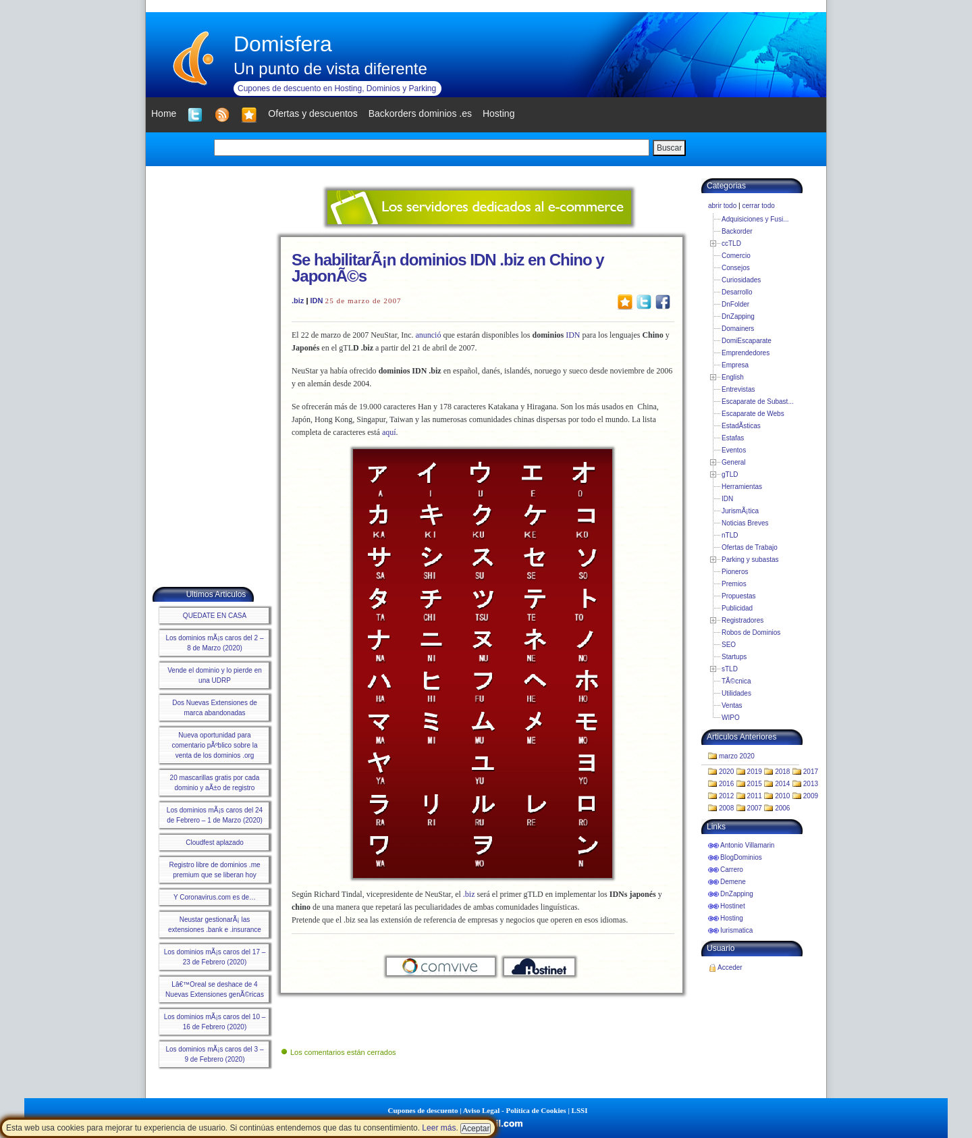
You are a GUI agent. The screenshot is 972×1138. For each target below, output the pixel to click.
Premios (734, 584)
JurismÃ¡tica (740, 511)
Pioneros (735, 571)
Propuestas (739, 596)
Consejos (736, 267)
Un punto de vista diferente (330, 68)
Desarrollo (737, 292)
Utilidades (736, 693)
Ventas (732, 705)
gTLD (730, 474)
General (734, 462)
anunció (428, 335)
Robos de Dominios (751, 632)
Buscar (669, 148)
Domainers (738, 328)
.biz (298, 300)
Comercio (736, 255)
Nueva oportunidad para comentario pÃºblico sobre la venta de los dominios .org (214, 745)
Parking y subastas (750, 559)
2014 (782, 783)
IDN (316, 300)
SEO (729, 644)
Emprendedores (746, 353)
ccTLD (731, 243)
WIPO (731, 717)
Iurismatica (736, 930)
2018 (782, 771)
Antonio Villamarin (747, 845)
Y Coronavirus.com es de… (214, 897)
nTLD (730, 535)
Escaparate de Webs (753, 413)
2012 (726, 796)
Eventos (734, 450)
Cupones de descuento (423, 1110)
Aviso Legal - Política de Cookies (514, 1110)
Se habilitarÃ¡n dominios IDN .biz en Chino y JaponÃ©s (448, 268)
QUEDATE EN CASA (214, 615)
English (733, 377)
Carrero (731, 869)
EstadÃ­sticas (741, 426)
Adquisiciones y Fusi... (755, 219)
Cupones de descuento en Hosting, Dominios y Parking (337, 88)
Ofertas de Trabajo (750, 547)
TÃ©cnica (736, 681)
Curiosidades (741, 280)
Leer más (439, 1128)
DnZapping (738, 316)
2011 (754, 796)
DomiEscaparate (747, 340)
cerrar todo (758, 205)
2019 (754, 771)
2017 (810, 771)
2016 (726, 783)
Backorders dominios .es (420, 113)
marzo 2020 (737, 756)
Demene (733, 881)
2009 (810, 796)
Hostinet (732, 906)
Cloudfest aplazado (215, 842)
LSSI (580, 1110)
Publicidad (737, 608)
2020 (726, 771)
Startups (734, 657)
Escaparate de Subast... (758, 401)
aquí (389, 432)
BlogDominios (741, 857)
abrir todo (722, 205)
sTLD (730, 669)
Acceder (730, 967)
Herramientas (742, 486)
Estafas (733, 438)
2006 (782, 808)
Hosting (731, 918)
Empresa (735, 365)
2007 (754, 808)
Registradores (742, 620)
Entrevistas (738, 389)
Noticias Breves (745, 523)
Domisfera (283, 44)
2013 (810, 783)
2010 (782, 796)
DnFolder (735, 304)
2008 (726, 808)
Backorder (737, 231)
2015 (754, 783)
